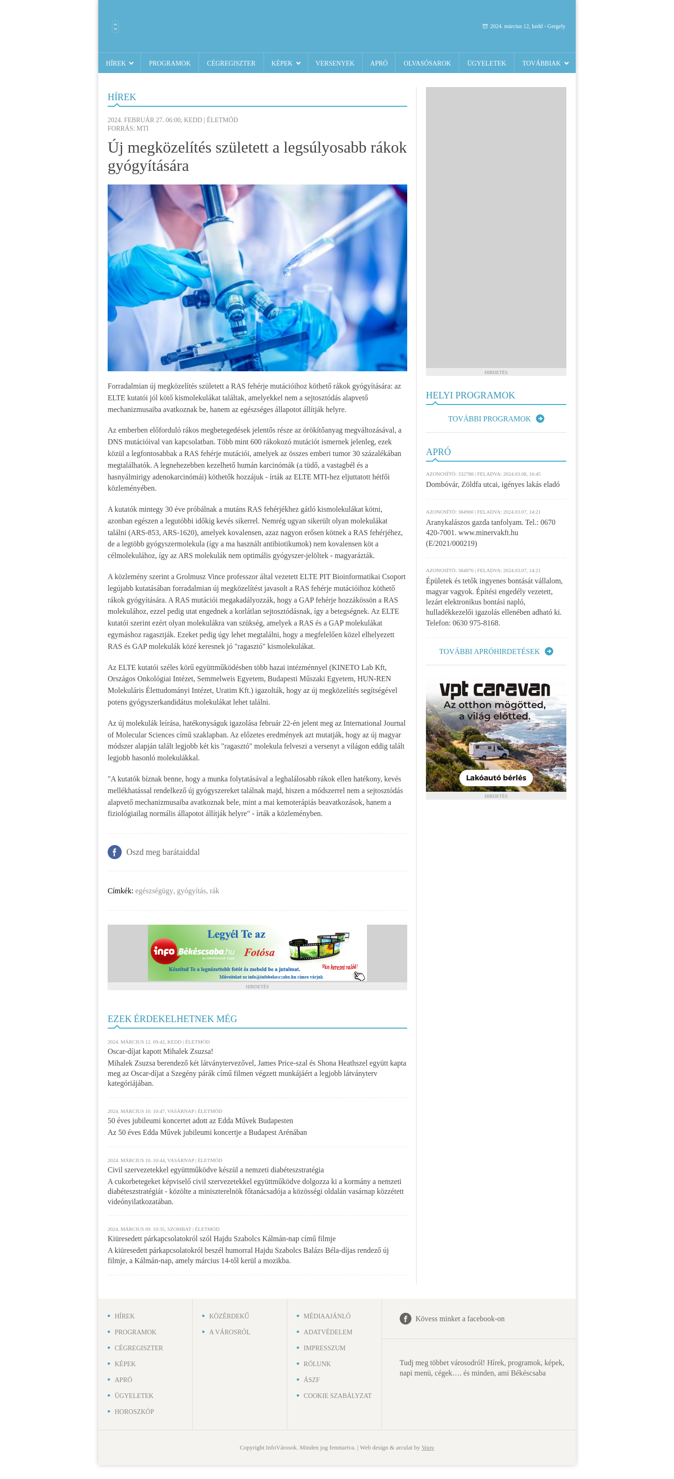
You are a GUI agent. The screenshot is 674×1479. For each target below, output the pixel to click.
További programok (489, 419)
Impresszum (324, 1348)
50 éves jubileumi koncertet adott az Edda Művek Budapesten (200, 1121)
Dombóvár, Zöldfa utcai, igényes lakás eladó (493, 484)
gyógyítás (191, 891)
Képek (282, 63)
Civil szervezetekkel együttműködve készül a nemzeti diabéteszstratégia (216, 1170)
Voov (428, 1447)
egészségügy (154, 891)
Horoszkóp (134, 1411)
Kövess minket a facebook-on (460, 1319)
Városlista (115, 27)
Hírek (116, 63)
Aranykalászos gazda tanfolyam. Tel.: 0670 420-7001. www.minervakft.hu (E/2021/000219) (491, 532)
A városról (229, 1332)
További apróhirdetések (489, 651)
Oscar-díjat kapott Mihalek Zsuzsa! (160, 1051)
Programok (169, 63)
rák (214, 891)
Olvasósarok (427, 63)
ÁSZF (312, 1379)
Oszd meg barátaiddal (163, 852)
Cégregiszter (231, 63)
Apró (379, 63)
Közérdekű (229, 1316)
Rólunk (317, 1364)
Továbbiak (541, 63)
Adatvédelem (328, 1332)
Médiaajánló (327, 1316)
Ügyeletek (486, 63)
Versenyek (334, 63)
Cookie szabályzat (338, 1395)
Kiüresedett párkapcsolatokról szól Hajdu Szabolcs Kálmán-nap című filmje (222, 1239)
